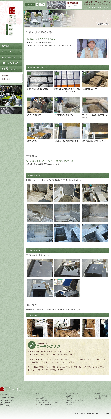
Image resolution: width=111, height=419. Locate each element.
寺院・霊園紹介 (70, 402)
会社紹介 (68, 396)
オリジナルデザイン (45, 404)
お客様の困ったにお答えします (75, 400)
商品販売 (98, 393)
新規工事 (39, 393)
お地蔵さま (69, 404)
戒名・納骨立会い (41, 398)
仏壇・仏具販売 (102, 396)
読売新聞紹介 (99, 398)
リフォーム (39, 396)
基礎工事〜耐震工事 (72, 393)
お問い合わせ (70, 398)
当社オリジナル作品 (42, 400)
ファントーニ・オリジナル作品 (48, 402)
